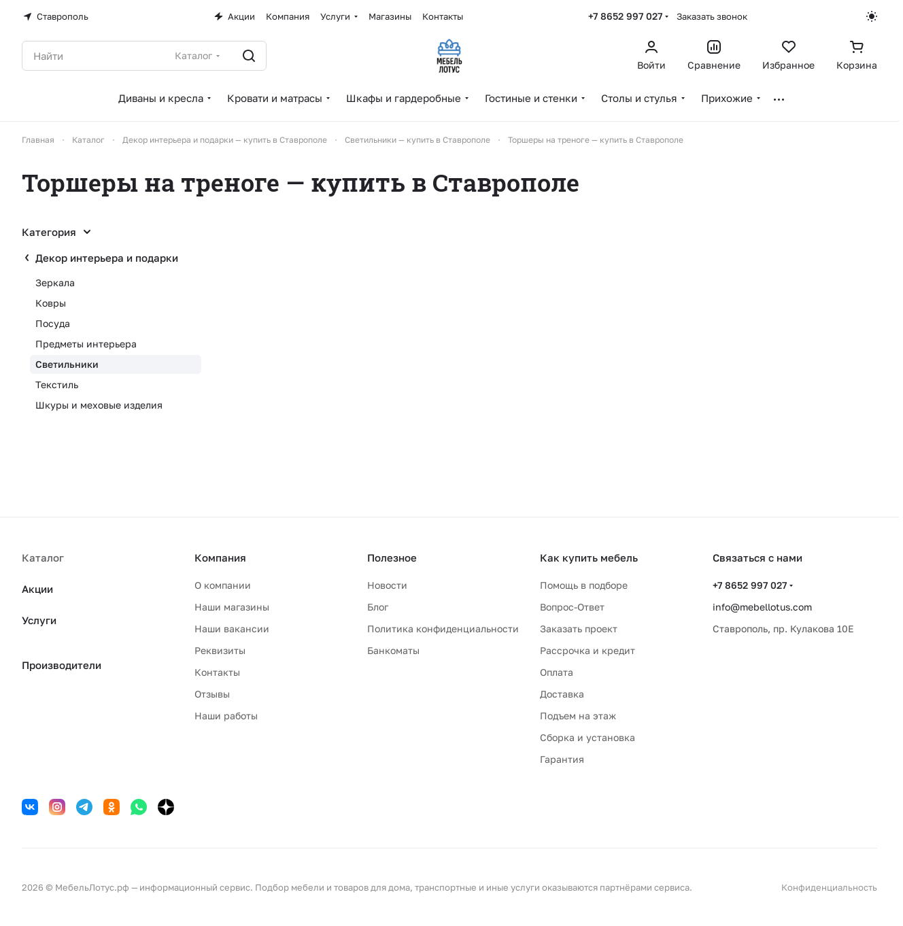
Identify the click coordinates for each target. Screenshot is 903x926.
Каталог (43, 557)
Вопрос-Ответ (572, 607)
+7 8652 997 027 (625, 16)
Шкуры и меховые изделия (99, 405)
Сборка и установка (587, 737)
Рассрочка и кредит (587, 650)
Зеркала (55, 282)
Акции (37, 589)
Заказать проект (578, 628)
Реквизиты (219, 650)
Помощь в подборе (584, 585)
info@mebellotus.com (762, 607)
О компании (222, 585)
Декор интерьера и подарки (106, 258)
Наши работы (226, 715)
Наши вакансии (231, 628)
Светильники (67, 364)
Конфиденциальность (829, 887)
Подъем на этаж (578, 715)
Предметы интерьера (86, 343)
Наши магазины (231, 607)
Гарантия (562, 759)
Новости (387, 585)
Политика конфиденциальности (443, 628)
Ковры (50, 303)
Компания (220, 557)
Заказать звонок (712, 16)
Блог (377, 607)
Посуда (52, 323)
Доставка (562, 694)
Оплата (556, 672)
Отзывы (212, 694)
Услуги (39, 620)
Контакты (217, 672)
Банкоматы (393, 650)
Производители (61, 665)
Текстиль (56, 384)
